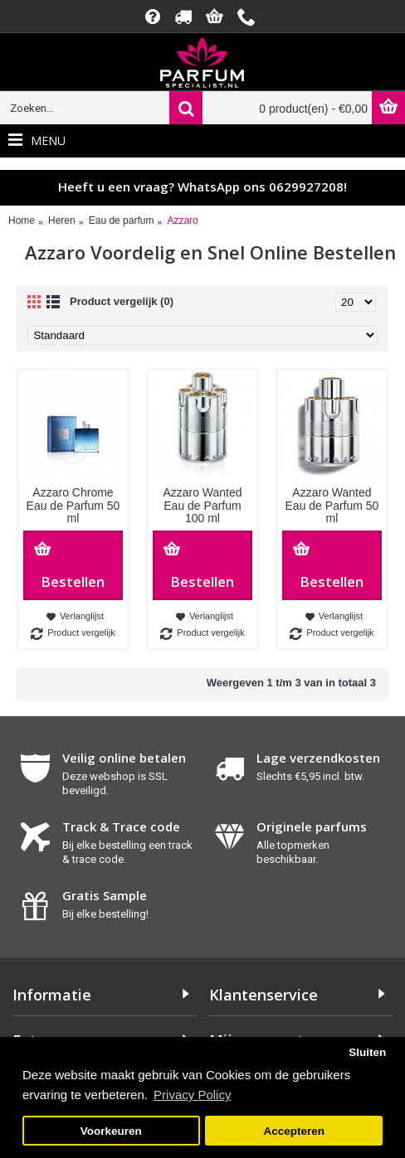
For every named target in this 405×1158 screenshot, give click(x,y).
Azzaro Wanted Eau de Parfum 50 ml (332, 505)
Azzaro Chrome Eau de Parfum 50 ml (73, 505)
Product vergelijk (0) (121, 301)
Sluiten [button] (367, 1052)
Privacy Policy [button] (192, 1095)
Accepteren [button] (293, 1131)
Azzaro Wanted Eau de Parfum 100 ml (202, 505)
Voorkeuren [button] (111, 1131)
